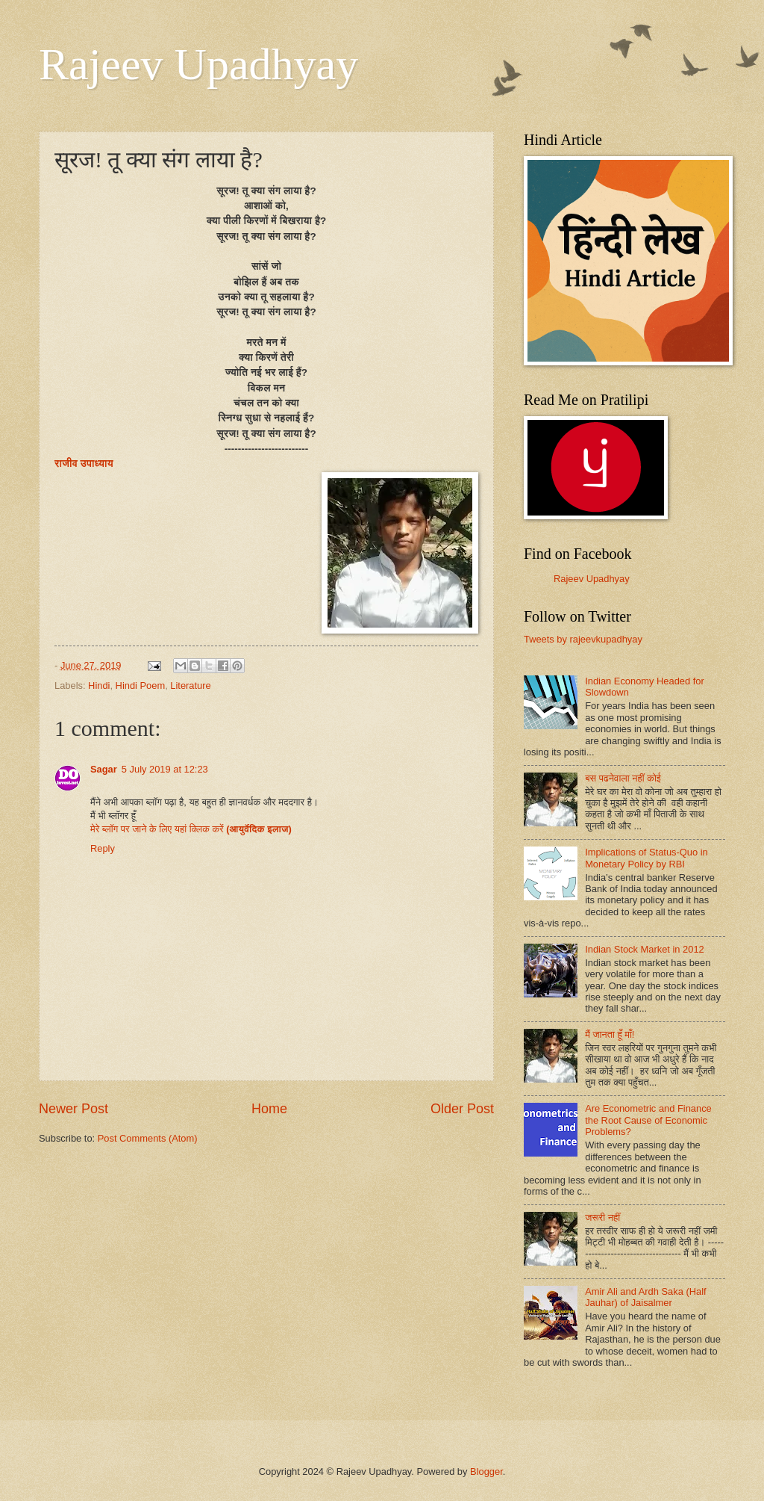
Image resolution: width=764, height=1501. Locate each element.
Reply (102, 848)
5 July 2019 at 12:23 (165, 769)
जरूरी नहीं (602, 1217)
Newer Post (73, 1108)
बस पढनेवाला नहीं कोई (623, 778)
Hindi (99, 685)
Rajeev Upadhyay (198, 64)
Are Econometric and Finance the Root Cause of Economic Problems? (648, 1120)
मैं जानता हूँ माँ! (609, 1034)
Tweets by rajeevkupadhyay (583, 639)
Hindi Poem (141, 685)
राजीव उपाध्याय (83, 463)
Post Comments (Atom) (148, 1138)
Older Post (462, 1108)
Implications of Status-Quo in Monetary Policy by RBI (646, 858)
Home (269, 1108)
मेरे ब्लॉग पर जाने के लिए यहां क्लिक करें (191, 829)
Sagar (103, 769)
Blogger (486, 1471)
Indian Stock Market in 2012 (644, 949)
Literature (190, 685)
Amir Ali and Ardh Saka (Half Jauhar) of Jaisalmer (645, 1297)
